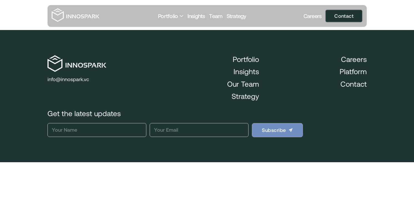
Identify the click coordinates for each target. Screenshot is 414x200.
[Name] (96, 130)
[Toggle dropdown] (181, 16)
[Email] (199, 130)
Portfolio (168, 16)
